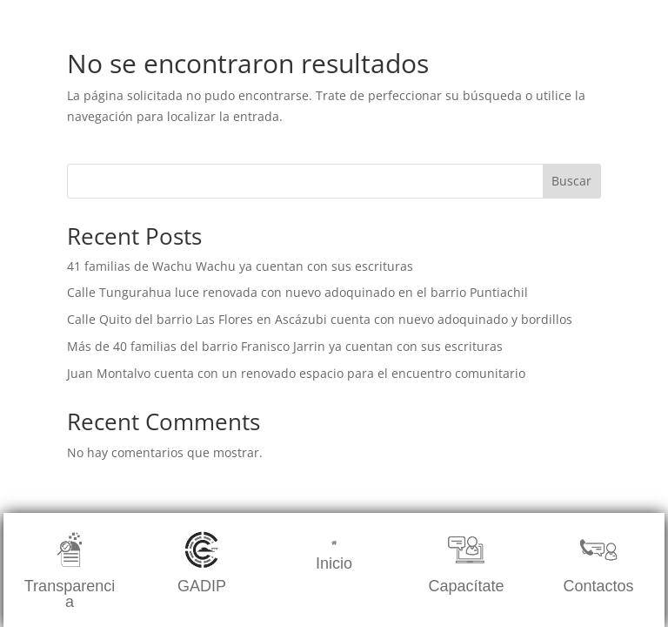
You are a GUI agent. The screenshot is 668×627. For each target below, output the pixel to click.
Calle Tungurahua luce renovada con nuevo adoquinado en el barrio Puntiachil (297, 292)
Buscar (571, 180)
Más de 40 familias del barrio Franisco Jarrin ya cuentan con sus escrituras (285, 346)
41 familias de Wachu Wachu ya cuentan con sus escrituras (240, 266)
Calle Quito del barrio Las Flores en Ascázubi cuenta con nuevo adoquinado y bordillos (319, 319)
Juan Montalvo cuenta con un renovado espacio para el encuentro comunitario (296, 373)
